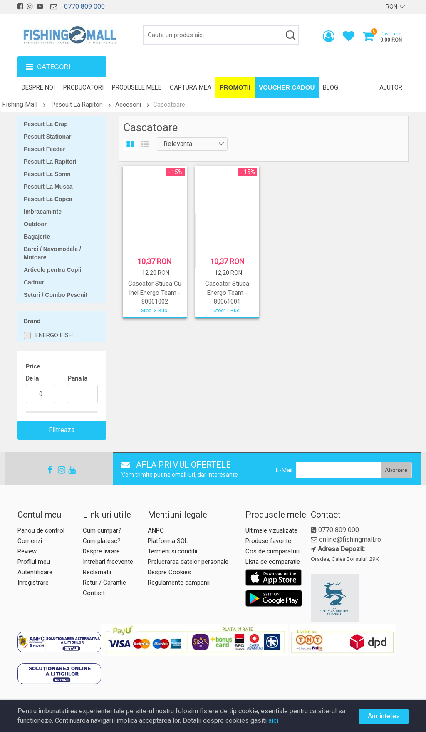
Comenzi (29, 541)
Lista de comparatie (272, 561)
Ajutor (390, 87)
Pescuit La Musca (48, 186)
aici (273, 721)
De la (32, 378)
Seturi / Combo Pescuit (55, 294)
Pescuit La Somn (47, 174)
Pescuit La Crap (46, 124)
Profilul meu (33, 561)
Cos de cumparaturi (272, 551)
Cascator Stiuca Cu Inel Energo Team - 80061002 (154, 292)
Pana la (77, 378)
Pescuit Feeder (44, 149)
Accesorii (128, 104)
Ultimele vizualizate (271, 530)
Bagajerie (37, 236)
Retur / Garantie (104, 582)
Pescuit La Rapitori (77, 104)
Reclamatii (97, 572)
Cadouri (35, 282)
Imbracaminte (43, 211)
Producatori (83, 87)
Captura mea (190, 87)
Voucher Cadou (287, 87)
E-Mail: (285, 470)
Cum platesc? (102, 541)
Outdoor (35, 224)
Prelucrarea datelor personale (188, 561)
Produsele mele (136, 87)
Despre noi (38, 87)
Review (27, 551)
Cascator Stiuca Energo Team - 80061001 (227, 292)
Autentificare (34, 572)
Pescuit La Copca (48, 199)
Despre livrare (101, 551)
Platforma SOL (168, 541)
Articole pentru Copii (52, 269)
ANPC (156, 530)
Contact (94, 593)
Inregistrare (33, 582)
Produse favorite (268, 541)
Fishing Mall (19, 104)
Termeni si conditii (172, 551)
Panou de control (40, 530)
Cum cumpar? (102, 530)
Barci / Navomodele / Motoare (52, 253)
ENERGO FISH (54, 335)
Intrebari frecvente (108, 561)
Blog (330, 87)
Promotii (235, 87)
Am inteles (384, 716)
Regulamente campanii (179, 582)
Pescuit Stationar (47, 136)
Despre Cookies (169, 572)
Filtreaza (62, 430)
